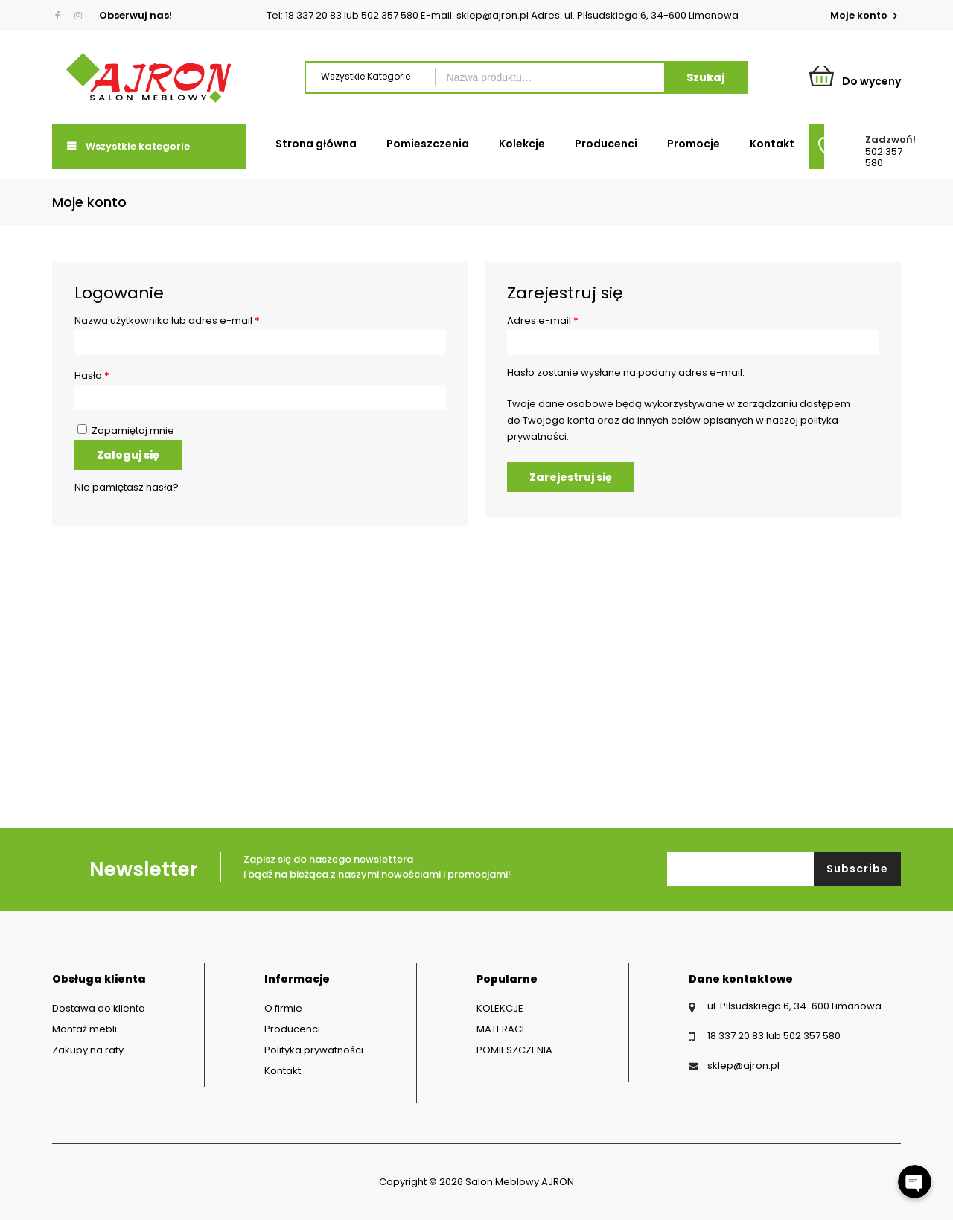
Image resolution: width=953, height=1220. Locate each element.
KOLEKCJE (499, 1008)
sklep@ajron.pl (743, 1065)
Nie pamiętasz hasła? (126, 487)
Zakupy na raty (88, 1050)
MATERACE (501, 1029)
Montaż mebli (84, 1029)
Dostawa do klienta (98, 1008)
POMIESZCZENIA (514, 1050)
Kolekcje (522, 143)
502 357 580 (883, 157)
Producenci (606, 143)
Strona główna (316, 143)
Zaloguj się (128, 454)
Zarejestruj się (570, 477)
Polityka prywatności (313, 1050)
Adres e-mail (543, 320)
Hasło (91, 375)
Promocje (693, 143)
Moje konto (860, 15)
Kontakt (772, 143)
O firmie (283, 1008)
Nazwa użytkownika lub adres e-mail (167, 320)
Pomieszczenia (427, 143)
